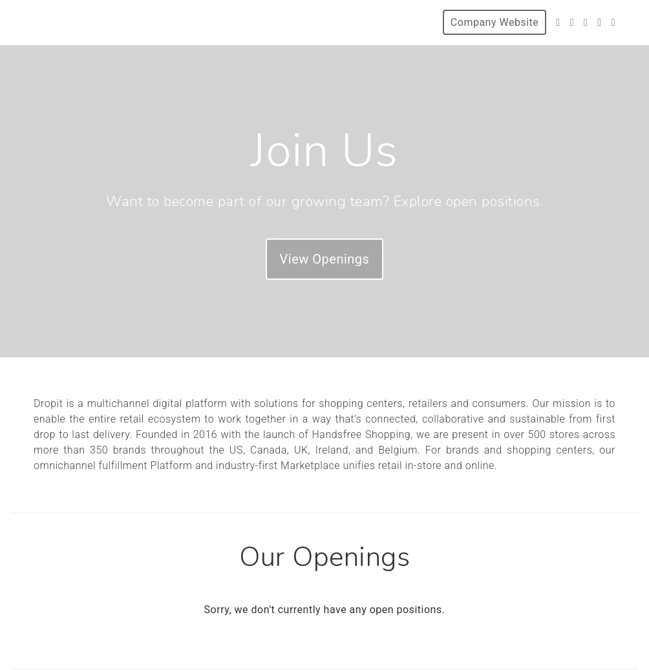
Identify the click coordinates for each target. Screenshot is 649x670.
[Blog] (613, 22)
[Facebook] (572, 22)
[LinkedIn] (599, 22)
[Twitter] (558, 22)
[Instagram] (586, 22)
